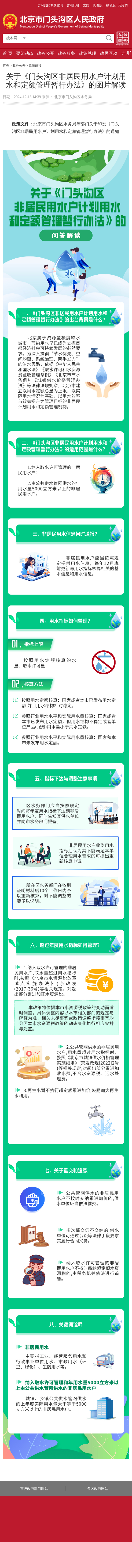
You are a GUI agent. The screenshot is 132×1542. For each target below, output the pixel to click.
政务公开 (45, 53)
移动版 (111, 5)
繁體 (86, 5)
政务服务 (66, 53)
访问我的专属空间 (50, 5)
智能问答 (73, 5)
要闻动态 (24, 53)
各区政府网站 (97, 1489)
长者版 (98, 5)
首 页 (7, 53)
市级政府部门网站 (34, 1489)
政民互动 (108, 53)
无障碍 (123, 5)
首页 (6, 65)
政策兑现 (87, 53)
